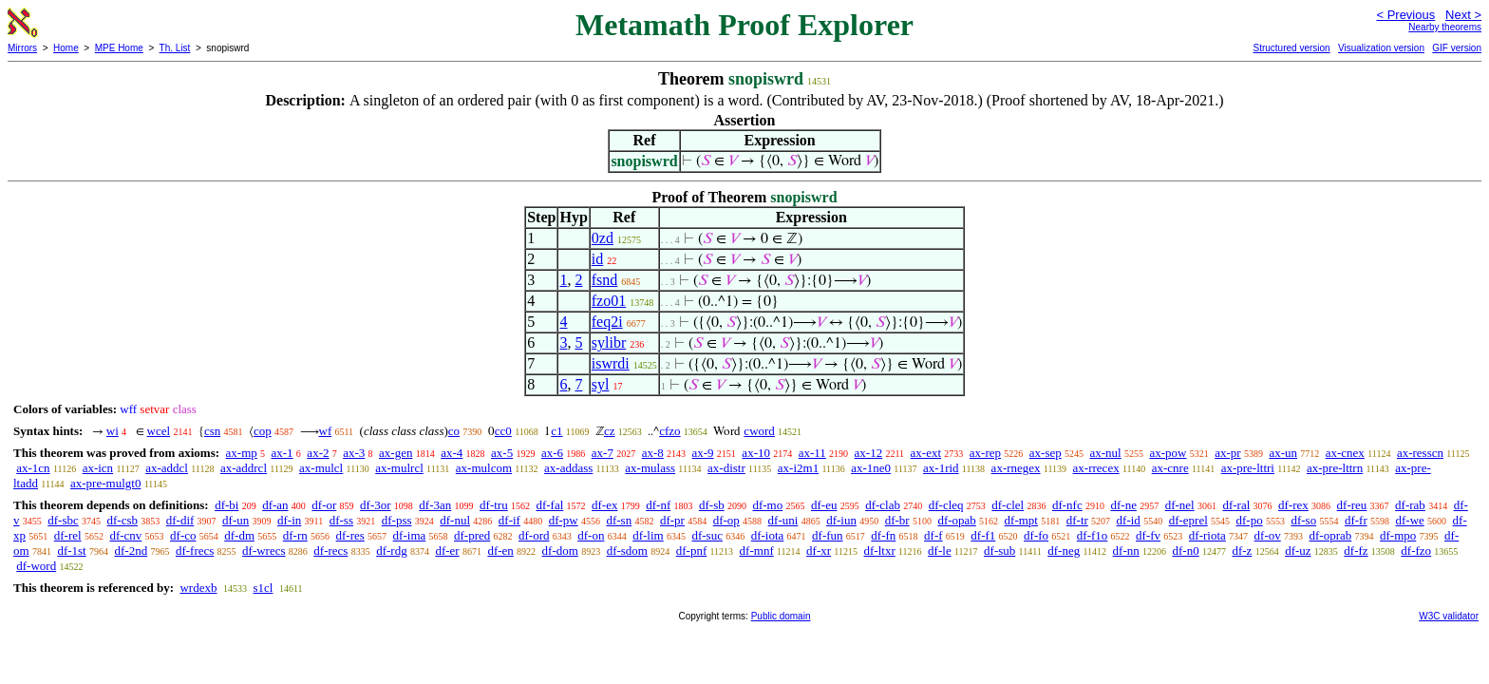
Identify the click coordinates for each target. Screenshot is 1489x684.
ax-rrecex (1096, 468)
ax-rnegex (1016, 468)
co (454, 431)
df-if (509, 520)
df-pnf (691, 550)
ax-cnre (1170, 468)
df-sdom (627, 550)
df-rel (68, 535)
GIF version (1456, 48)
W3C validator (1449, 616)
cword (759, 431)
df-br (897, 520)
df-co (183, 535)
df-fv (1148, 535)
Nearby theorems (1444, 27)
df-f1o (1092, 535)
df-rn (295, 535)
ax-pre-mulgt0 (105, 483)
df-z (1242, 550)
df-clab (882, 505)
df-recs (330, 550)
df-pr (672, 520)
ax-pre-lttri (1247, 468)
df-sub (999, 550)
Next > (1463, 15)
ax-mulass (650, 468)
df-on (590, 535)
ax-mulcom (484, 468)
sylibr (609, 342)
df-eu (824, 505)
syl (601, 384)
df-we (1409, 520)
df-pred (472, 535)
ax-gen (395, 453)
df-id (1128, 520)
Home (66, 48)
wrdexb (198, 587)
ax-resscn (1420, 453)
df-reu (1352, 505)
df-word (36, 566)
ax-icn (98, 468)
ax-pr (1227, 453)
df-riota (1207, 535)
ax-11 (812, 453)
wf (325, 431)
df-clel (1007, 505)
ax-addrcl (243, 468)
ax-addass (568, 468)
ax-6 (552, 453)
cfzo (669, 431)
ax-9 (703, 453)
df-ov (1267, 535)
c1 (556, 431)
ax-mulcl (321, 468)
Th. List (175, 48)
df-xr (818, 550)
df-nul (455, 520)
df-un (235, 520)
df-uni (783, 520)
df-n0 (1186, 550)
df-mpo (1398, 535)
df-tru (494, 505)
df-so (1303, 520)
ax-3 (354, 453)
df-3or (375, 505)
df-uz (1297, 550)
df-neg (1063, 550)
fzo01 (609, 301)
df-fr (1356, 520)
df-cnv (125, 535)
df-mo (767, 505)
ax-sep (1045, 453)
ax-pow (1167, 453)
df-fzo (1416, 550)
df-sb (712, 505)
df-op (726, 520)
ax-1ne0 (871, 468)
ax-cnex (1345, 453)
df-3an (435, 505)
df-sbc (63, 520)
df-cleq (946, 505)
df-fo (1036, 535)
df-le (940, 550)
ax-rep (985, 453)
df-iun (841, 520)
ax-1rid (941, 468)
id (597, 259)
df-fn (883, 535)
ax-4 (451, 453)
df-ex (604, 505)
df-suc (707, 535)
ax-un (1283, 453)
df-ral (1236, 505)
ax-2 (318, 453)
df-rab (1410, 505)
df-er (447, 550)
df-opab (956, 520)
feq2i (607, 322)
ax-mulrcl (399, 468)
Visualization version (1381, 48)
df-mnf (757, 550)
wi (112, 431)
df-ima (409, 535)
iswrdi (611, 363)
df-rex (1293, 505)
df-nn (1126, 550)
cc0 (503, 431)
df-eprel (1188, 520)
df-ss (341, 520)
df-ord (534, 535)
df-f (933, 535)
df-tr (1077, 520)
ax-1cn (32, 468)
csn (212, 431)
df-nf (658, 505)
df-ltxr (879, 550)
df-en (500, 550)
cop (263, 431)
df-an (275, 505)
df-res (350, 535)
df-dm (239, 535)
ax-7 (602, 453)
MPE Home (119, 48)
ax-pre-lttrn (1335, 468)
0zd (602, 238)
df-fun (827, 535)
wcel (159, 431)
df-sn (618, 520)
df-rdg (391, 550)
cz (609, 431)
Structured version (1291, 48)
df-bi (226, 505)
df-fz (1355, 550)
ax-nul (1105, 453)
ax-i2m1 (798, 468)
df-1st (71, 550)
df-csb (123, 520)
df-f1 (983, 535)
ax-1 (282, 453)
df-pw (563, 520)
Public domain (781, 616)
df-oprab (1331, 535)
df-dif (180, 520)
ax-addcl (166, 468)
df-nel (1180, 505)
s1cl (263, 587)
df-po (1249, 520)
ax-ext (926, 453)
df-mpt (1021, 520)
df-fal (549, 505)
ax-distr (726, 468)
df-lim (648, 535)
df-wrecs (263, 550)
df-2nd (130, 550)
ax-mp (241, 453)
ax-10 (756, 453)
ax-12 (869, 453)
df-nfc (1067, 505)
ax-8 (653, 453)
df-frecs (195, 550)
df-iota (767, 535)
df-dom (560, 550)
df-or (323, 505)
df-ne (1123, 505)
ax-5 (502, 453)
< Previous (1405, 15)
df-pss (397, 520)
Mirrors (22, 48)
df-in (289, 520)
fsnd (605, 280)
